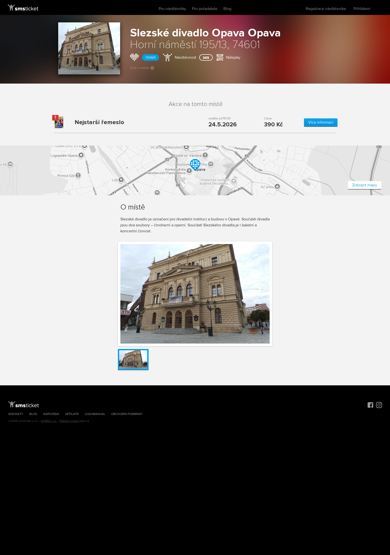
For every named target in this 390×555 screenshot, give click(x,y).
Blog (227, 8)
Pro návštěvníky (172, 8)
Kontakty (15, 414)
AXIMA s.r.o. (49, 421)
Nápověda (51, 414)
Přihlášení (361, 8)
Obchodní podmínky (127, 414)
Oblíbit (150, 57)
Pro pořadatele (204, 8)
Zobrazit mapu (364, 185)
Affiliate (72, 414)
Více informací (320, 122)
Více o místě (142, 68)
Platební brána (69, 421)
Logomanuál (95, 414)
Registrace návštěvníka (326, 8)
